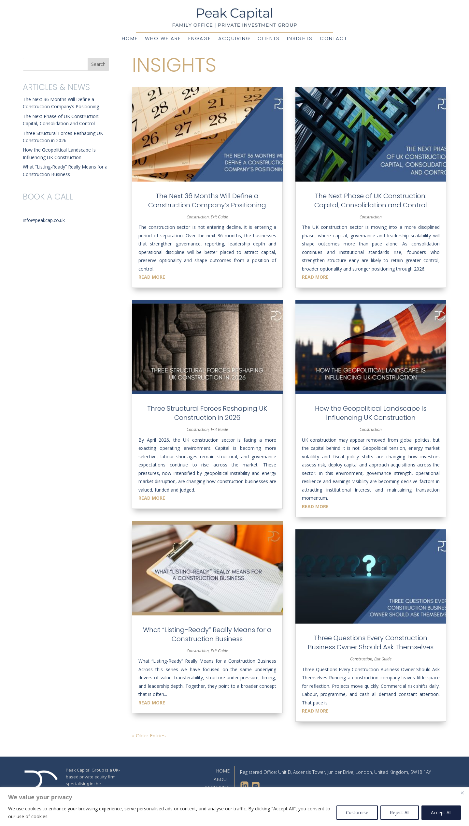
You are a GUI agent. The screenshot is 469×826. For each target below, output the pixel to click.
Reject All (399, 812)
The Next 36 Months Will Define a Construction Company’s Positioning (207, 200)
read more (151, 277)
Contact (333, 39)
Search (98, 64)
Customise (357, 812)
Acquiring (234, 39)
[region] (234, 806)
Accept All (441, 812)
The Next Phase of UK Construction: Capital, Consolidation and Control (370, 200)
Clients (269, 39)
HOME (223, 771)
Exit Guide (219, 217)
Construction (198, 217)
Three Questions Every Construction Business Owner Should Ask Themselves (370, 642)
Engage (199, 39)
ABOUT (222, 779)
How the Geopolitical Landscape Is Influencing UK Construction (370, 413)
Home (130, 39)
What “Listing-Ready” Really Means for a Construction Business (207, 634)
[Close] (462, 793)
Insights (300, 39)
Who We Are (163, 39)
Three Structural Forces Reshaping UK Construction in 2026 (207, 413)
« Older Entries (149, 735)
